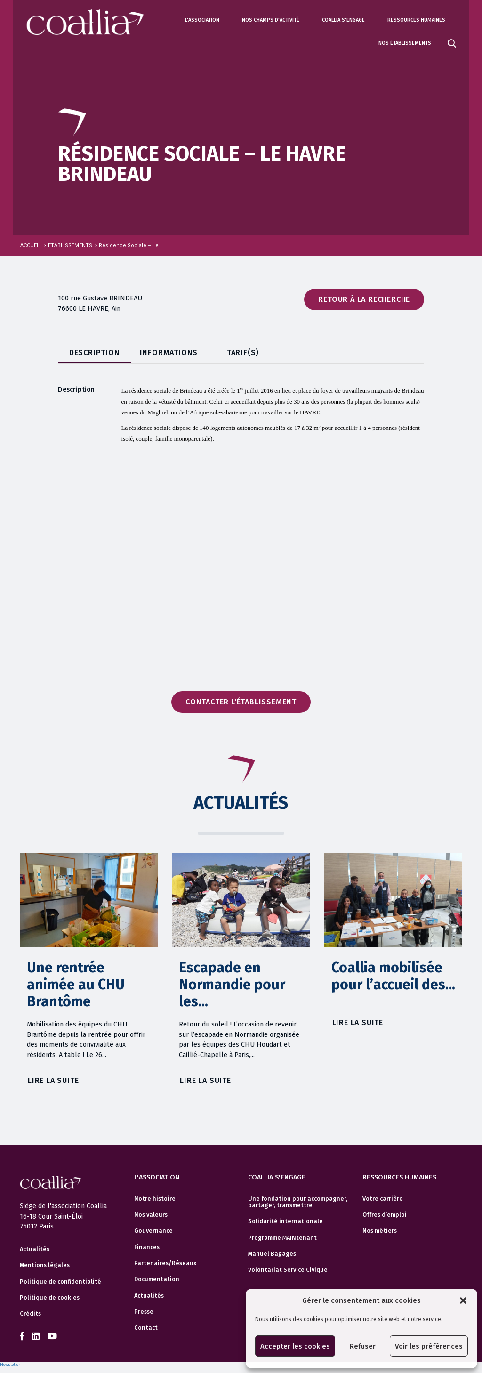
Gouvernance (153, 1231)
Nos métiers (379, 1231)
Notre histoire (155, 1198)
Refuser (363, 1346)
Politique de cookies (50, 1297)
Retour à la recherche (364, 299)
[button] (463, 1300)
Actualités (34, 1249)
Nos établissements (404, 43)
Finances (147, 1247)
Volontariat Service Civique (288, 1270)
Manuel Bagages (272, 1254)
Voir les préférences (429, 1346)
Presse (143, 1311)
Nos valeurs (151, 1214)
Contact (146, 1328)
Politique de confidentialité (60, 1281)
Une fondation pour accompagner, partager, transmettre (297, 1202)
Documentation (156, 1279)
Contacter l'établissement (241, 701)
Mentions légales (45, 1265)
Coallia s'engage (343, 20)
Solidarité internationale (285, 1221)
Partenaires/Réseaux (165, 1263)
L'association (202, 20)
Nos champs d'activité (270, 20)
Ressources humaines (416, 20)
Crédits (30, 1313)
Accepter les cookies (295, 1346)
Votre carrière (382, 1198)
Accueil (30, 245)
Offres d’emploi (384, 1214)
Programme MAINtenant (282, 1238)
